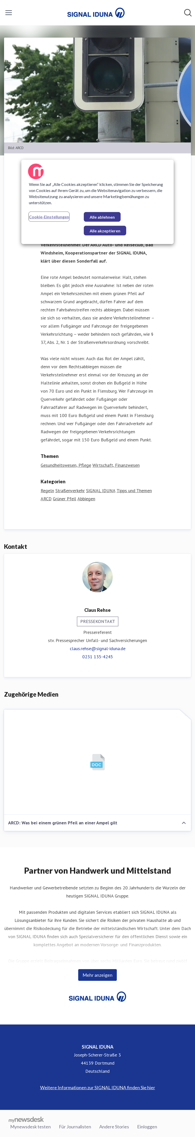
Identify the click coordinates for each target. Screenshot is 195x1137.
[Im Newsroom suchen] (188, 13)
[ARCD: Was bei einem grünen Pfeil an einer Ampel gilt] (97, 762)
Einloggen (147, 1126)
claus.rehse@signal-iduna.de (97, 648)
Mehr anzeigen (97, 975)
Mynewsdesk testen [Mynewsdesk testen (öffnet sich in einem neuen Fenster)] (30, 1126)
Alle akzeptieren (105, 230)
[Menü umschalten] (8, 12)
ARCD (46, 499)
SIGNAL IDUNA (100, 490)
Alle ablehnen (102, 216)
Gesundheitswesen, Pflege (66, 465)
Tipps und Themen (134, 490)
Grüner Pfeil (64, 499)
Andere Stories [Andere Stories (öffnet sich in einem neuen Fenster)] (114, 1126)
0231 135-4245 (97, 657)
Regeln (47, 490)
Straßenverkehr (70, 490)
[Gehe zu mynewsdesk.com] (26, 1119)
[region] (97, 201)
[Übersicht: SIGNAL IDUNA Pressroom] (96, 12)
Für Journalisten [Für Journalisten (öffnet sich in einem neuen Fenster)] (75, 1126)
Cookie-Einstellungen (49, 216)
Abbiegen (86, 499)
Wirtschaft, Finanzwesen (116, 465)
